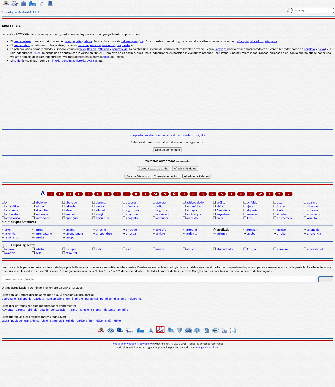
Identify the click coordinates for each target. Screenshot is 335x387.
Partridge (221, 49)
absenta (101, 202)
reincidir (95, 45)
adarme (312, 202)
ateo (68, 41)
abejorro (41, 202)
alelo (69, 210)
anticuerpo (314, 214)
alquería (252, 210)
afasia (88, 41)
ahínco (220, 206)
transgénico (32, 321)
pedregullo (9, 299)
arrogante (11, 237)
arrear (39, 230)
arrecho (101, 230)
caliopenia (25, 299)
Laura (5, 321)
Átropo (251, 249)
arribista (191, 233)
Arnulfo (312, 218)
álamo (281, 206)
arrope (70, 237)
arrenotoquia (74, 233)
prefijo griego (22, 41)
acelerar (161, 202)
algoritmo (132, 210)
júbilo (117, 321)
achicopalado (195, 202)
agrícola (82, 321)
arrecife (161, 230)
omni (69, 299)
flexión (91, 49)
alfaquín (101, 210)
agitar (160, 206)
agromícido (193, 206)
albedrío (312, 206)
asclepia (71, 249)
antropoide (42, 218)
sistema (96, 310)
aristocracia (284, 218)
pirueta (20, 310)
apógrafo (132, 218)
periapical (91, 299)
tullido (70, 321)
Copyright (143, 343)
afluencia (132, 206)
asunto (160, 249)
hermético (96, 321)
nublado (16, 321)
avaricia (92, 61)
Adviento (8, 310)
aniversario (254, 214)
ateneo (191, 249)
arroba (251, 233)
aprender (162, 218)
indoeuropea (129, 41)
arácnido (192, 218)
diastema (120, 299)
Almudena (223, 210)
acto (280, 202)
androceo (162, 214)
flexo (82, 49)
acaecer (131, 202)
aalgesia (271, 41)
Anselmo (282, 214)
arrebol (70, 230)
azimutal (71, 253)
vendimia (68, 61)
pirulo (79, 299)
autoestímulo (316, 249)
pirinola (32, 310)
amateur (312, 210)
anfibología (193, 214)
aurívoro (282, 249)
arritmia (221, 233)
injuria (56, 61)
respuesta (123, 45)
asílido (100, 249)
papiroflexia (120, 49)
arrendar (11, 233)
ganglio (84, 310)
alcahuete (11, 210)
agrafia (77, 41)
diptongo (109, 310)
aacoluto (256, 41)
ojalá (108, 321)
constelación (59, 310)
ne (141, 41)
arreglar (252, 230)
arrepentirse (104, 233)
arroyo (9, 249)
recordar (83, 45)
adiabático (12, 206)
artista (39, 249)
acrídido (252, 202)
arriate (160, 233)
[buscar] (158, 279)
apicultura (102, 218)
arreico (281, 230)
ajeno (250, 206)
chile (45, 321)
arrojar (39, 237)
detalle (44, 310)
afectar (100, 206)
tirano (73, 310)
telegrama (135, 299)
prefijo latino (21, 45)
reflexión (103, 49)
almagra (191, 210)
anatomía (132, 214)
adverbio (71, 206)
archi (219, 218)
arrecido (131, 230)
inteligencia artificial (207, 347)
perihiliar (106, 299)
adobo (39, 206)
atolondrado (224, 249)
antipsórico (12, 218)
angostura (223, 214)
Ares (250, 218)
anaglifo (101, 214)
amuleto (71, 214)
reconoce (108, 45)
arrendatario (43, 233)
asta (128, 249)
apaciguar (72, 218)
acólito (220, 202)
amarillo (122, 310)
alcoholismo (43, 210)
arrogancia (314, 233)
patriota (39, 299)
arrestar (131, 233)
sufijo (17, 61)
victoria (80, 61)
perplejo (309, 49)
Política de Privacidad (124, 343)
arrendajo (313, 230)
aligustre (161, 210)
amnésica (41, 214)
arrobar (282, 233)
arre (8, 230)
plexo (321, 49)
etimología (57, 321)
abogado (71, 202)
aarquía (243, 41)
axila (38, 253)
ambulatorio (13, 214)
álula (280, 210)
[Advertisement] (167, 96)
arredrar (191, 230)
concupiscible (55, 299)
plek (37, 53)
